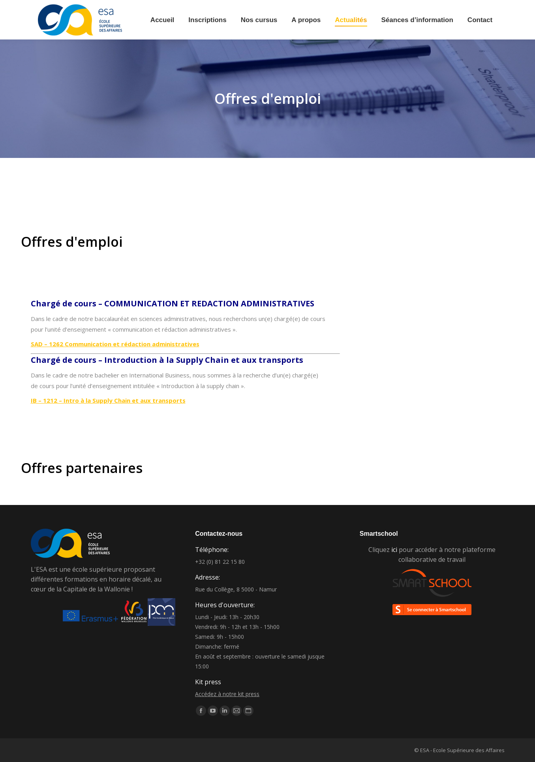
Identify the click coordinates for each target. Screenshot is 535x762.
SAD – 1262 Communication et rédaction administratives (115, 344)
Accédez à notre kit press (227, 694)
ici (394, 549)
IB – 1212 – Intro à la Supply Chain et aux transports (108, 400)
